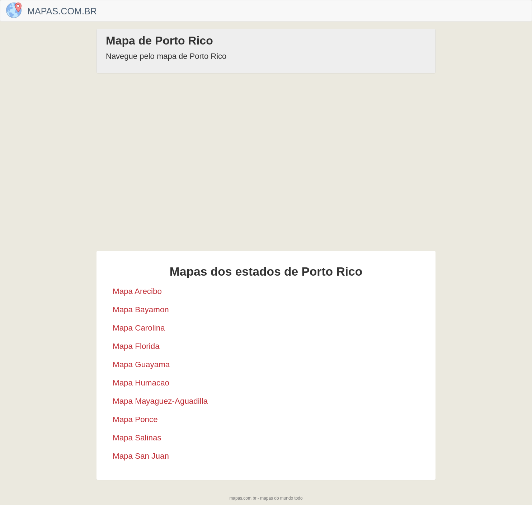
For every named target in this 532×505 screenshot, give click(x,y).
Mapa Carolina (139, 327)
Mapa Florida (136, 346)
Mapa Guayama (141, 364)
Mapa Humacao (141, 382)
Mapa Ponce (135, 419)
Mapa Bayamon (141, 309)
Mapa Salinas (137, 437)
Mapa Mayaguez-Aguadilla (160, 401)
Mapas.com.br (62, 11)
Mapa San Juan (141, 456)
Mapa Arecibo (137, 291)
